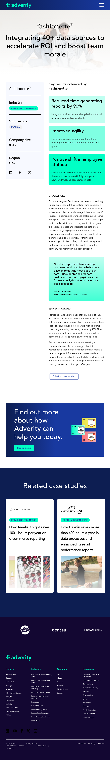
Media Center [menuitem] (62, 689)
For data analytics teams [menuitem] (40, 717)
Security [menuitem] (60, 674)
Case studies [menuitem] (88, 695)
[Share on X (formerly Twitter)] (29, 173)
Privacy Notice (31, 743)
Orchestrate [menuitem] (10, 682)
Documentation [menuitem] (89, 714)
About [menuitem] (59, 678)
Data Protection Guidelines (16, 746)
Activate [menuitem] (9, 704)
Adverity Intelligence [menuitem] (14, 693)
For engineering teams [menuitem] (40, 713)
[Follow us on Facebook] (21, 731)
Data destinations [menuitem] (12, 711)
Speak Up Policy (43, 746)
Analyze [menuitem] (9, 697)
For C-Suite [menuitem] (35, 721)
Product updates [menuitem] (89, 710)
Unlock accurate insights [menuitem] (40, 692)
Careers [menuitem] (60, 682)
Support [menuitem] (60, 693)
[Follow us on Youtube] (15, 731)
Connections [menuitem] (88, 684)
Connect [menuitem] (9, 678)
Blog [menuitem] (85, 699)
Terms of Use (10, 743)
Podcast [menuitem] (86, 706)
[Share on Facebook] (20, 173)
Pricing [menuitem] (8, 715)
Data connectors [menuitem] (12, 708)
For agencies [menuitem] (36, 702)
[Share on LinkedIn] (10, 173)
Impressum (10, 748)
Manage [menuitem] (9, 686)
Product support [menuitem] (89, 717)
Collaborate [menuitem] (10, 700)
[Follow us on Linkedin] (7, 731)
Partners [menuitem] (60, 686)
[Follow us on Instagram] (35, 731)
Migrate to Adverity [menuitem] (90, 688)
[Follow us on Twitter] (28, 731)
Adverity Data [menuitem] (11, 674)
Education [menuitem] (87, 703)
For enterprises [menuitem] (37, 706)
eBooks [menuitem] (86, 692)
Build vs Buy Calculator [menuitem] (92, 680)
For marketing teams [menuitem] (39, 709)
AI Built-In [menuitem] (9, 689)
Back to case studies (64, 376)
